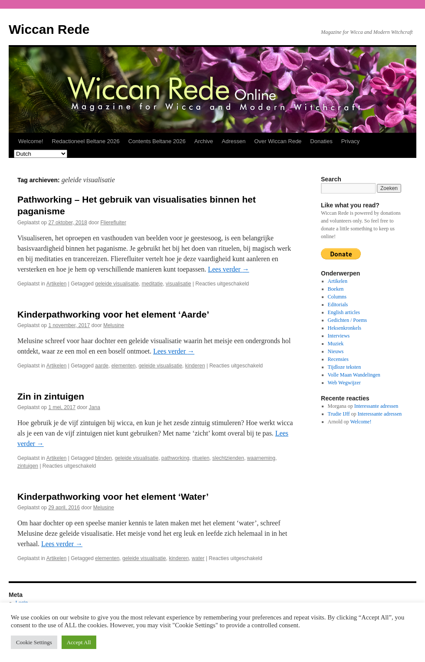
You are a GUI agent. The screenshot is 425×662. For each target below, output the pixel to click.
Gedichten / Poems (347, 320)
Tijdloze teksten (344, 367)
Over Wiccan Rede (277, 141)
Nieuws (336, 351)
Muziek (336, 344)
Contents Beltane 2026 (157, 141)
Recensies (338, 359)
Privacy (350, 141)
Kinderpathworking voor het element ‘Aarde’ (113, 314)
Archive (203, 141)
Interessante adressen (376, 406)
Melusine (113, 325)
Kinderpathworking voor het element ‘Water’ (113, 496)
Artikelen (56, 284)
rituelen (200, 458)
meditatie (152, 284)
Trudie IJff (339, 414)
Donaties (321, 141)
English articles (344, 312)
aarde (101, 366)
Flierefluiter (113, 223)
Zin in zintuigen (50, 396)
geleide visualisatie (117, 284)
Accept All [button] (79, 642)
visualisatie (178, 284)
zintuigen (27, 466)
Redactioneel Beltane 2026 (86, 141)
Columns (337, 297)
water (198, 558)
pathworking (175, 458)
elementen (123, 366)
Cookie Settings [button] (34, 642)
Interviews (339, 336)
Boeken (336, 289)
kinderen (195, 366)
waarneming (261, 458)
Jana (94, 407)
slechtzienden (228, 458)
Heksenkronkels (344, 328)
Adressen (233, 141)
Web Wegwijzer (344, 383)
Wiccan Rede (49, 29)
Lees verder (228, 269)
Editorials (338, 305)
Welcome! (30, 141)
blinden (103, 458)
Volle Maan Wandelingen (354, 375)
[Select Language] (40, 154)
